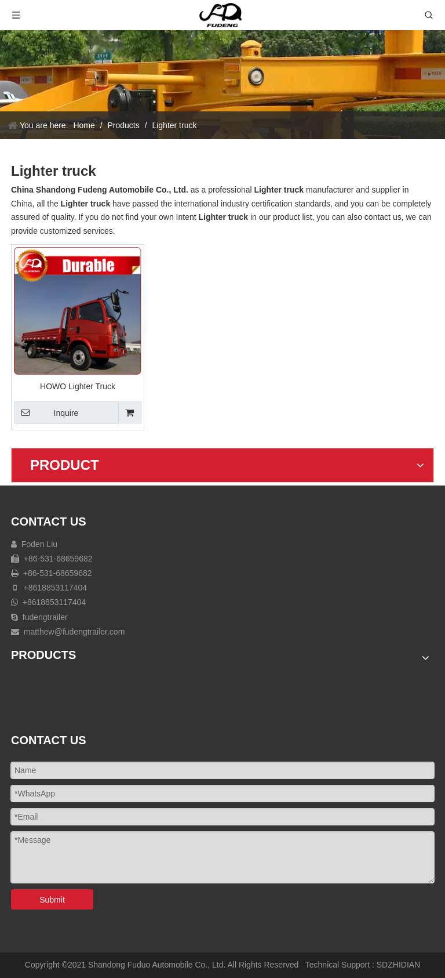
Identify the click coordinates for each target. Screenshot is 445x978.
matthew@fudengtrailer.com (74, 631)
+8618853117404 (54, 587)
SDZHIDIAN (398, 964)
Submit (52, 899)
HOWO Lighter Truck (77, 386)
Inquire (46, 412)
